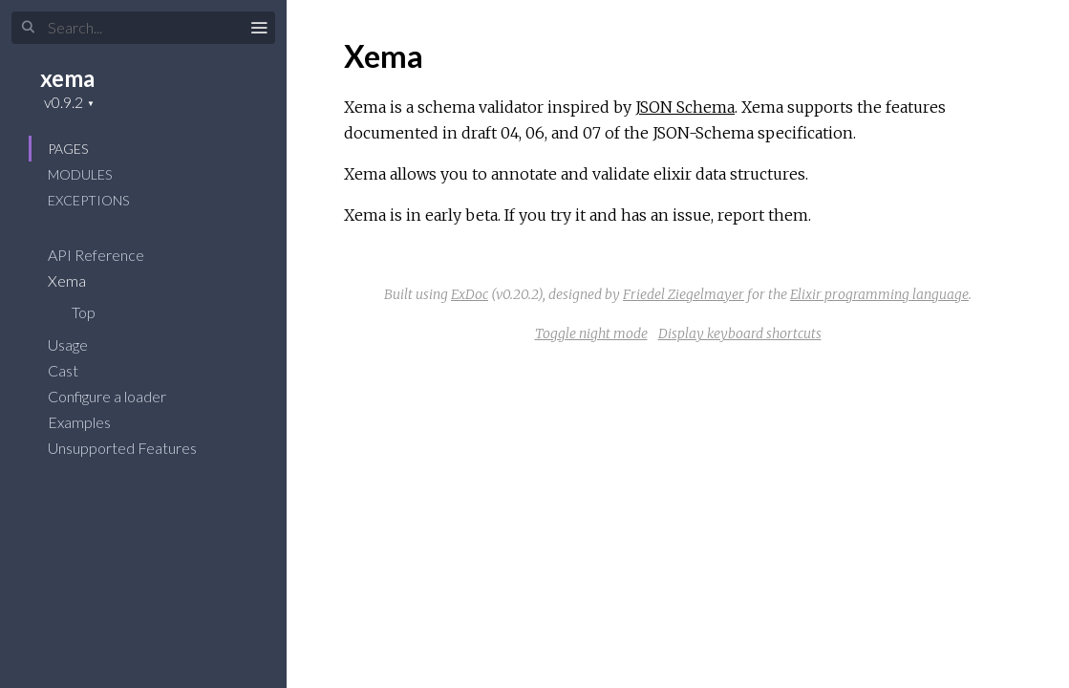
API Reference (108, 255)
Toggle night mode (591, 333)
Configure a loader (119, 396)
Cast (75, 370)
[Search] (143, 27)
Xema (79, 280)
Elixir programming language (879, 294)
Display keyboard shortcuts (740, 333)
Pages (68, 148)
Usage (80, 344)
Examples (92, 422)
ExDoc (469, 294)
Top (84, 312)
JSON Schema (685, 107)
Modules (80, 174)
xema (67, 78)
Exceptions (88, 200)
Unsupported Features (135, 448)
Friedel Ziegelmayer (683, 294)
